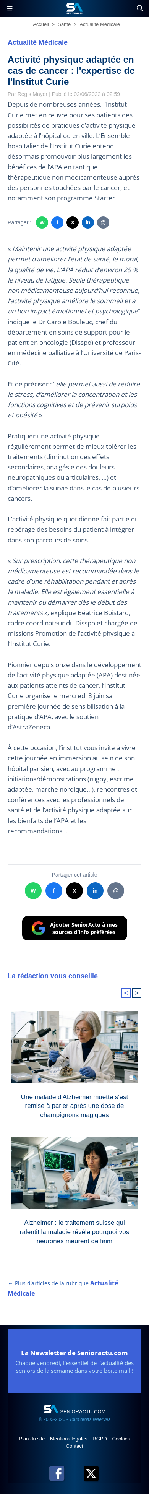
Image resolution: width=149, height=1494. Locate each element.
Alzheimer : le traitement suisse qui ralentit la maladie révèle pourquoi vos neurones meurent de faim (74, 1230)
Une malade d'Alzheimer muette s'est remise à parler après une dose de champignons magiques (74, 1104)
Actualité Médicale (99, 24)
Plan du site (33, 1439)
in (88, 222)
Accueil (41, 24)
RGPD (100, 1439)
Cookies (121, 1439)
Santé (64, 24)
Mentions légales (69, 1439)
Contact (74, 1446)
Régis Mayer (33, 94)
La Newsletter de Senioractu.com (74, 1352)
